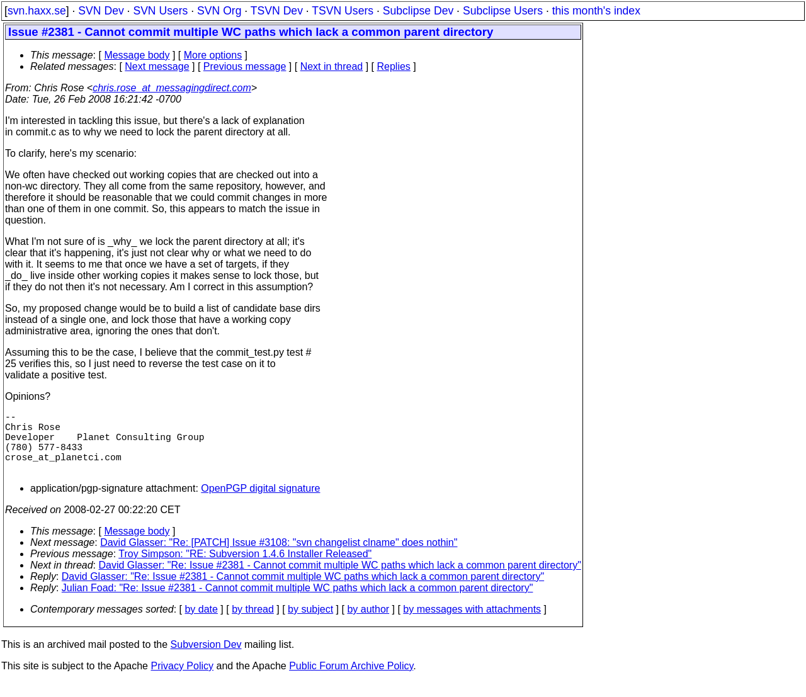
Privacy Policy (181, 681)
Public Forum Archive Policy (351, 681)
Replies (394, 66)
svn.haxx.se (37, 10)
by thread (253, 624)
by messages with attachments (472, 624)
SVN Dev (100, 10)
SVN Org (219, 10)
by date (200, 624)
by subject (310, 624)
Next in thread (331, 66)
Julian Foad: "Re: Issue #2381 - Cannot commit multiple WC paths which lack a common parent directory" (297, 603)
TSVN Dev (277, 10)
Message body (136, 55)
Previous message (245, 66)
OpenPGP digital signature (260, 503)
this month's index (596, 10)
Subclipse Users (503, 10)
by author (368, 624)
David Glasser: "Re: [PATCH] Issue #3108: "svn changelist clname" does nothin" (278, 557)
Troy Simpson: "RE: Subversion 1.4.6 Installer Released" (245, 569)
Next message (157, 66)
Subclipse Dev (418, 10)
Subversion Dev (206, 659)
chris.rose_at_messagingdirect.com (172, 87)
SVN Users (160, 10)
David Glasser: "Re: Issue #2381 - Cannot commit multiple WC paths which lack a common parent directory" (340, 580)
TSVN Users (342, 10)
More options (213, 55)
